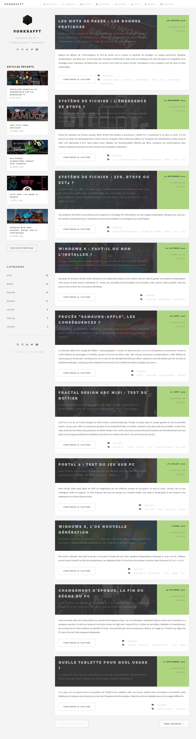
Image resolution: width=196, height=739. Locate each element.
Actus (85, 4)
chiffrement (142, 80)
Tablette (181, 709)
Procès (182, 375)
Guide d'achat (164, 709)
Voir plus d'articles (21, 248)
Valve (182, 509)
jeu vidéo (150, 509)
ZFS (176, 159)
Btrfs (168, 159)
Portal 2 (171, 509)
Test (150, 447)
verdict (144, 350)
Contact (167, 4)
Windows (151, 299)
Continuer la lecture (76, 79)
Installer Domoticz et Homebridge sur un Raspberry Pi (24, 92)
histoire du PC (161, 645)
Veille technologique (125, 159)
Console (68, 4)
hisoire (132, 645)
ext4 (183, 159)
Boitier (140, 447)
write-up (11, 318)
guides (10, 283)
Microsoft (180, 299)
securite (11, 326)
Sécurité (50, 4)
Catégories (15, 267)
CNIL (163, 80)
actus (9, 275)
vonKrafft (14, 4)
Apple (140, 375)
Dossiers (103, 4)
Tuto (135, 4)
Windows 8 (165, 299)
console (10, 309)
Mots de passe (111, 80)
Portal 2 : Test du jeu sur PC (96, 464)
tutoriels (11, 292)
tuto (166, 573)
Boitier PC (118, 447)
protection (107, 84)
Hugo (41, 352)
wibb (175, 573)
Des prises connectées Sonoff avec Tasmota (22, 161)
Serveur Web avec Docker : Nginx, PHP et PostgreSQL (24, 230)
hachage (127, 80)
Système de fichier (150, 159)
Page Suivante (172, 724)
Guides (120, 4)
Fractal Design (164, 447)
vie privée (174, 80)
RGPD (154, 80)
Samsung (151, 375)
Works (150, 4)
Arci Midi (181, 447)
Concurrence (166, 375)
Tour (130, 447)
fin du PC (144, 645)
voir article (178, 560)
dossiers (11, 300)
